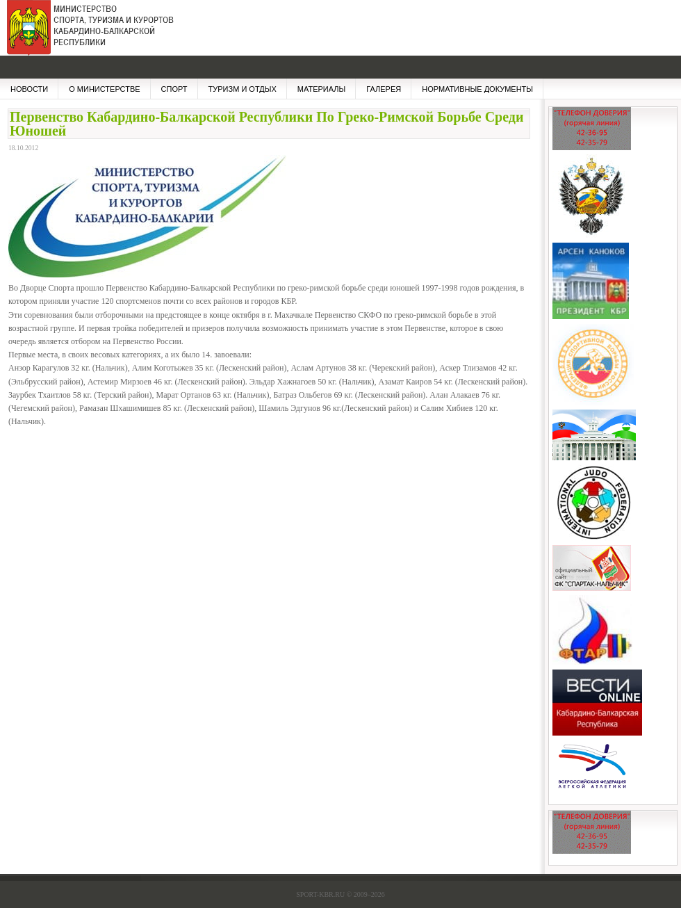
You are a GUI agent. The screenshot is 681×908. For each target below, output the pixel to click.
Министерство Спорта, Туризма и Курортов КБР (87, 35)
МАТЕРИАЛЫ (321, 89)
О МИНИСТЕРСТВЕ (104, 89)
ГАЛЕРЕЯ (383, 89)
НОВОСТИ (29, 89)
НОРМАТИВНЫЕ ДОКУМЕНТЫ (477, 89)
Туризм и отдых (242, 89)
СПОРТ (174, 89)
